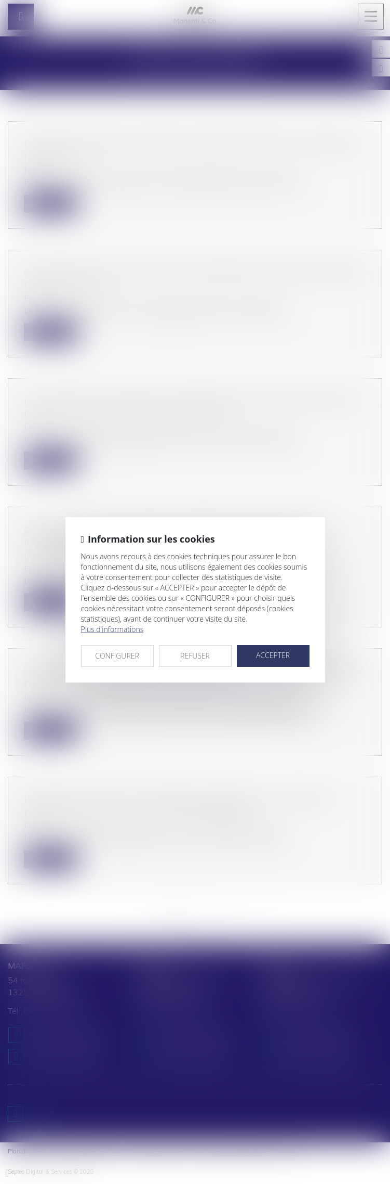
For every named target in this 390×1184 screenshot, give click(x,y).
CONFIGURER (117, 656)
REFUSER (195, 656)
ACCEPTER (273, 655)
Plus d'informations (112, 629)
